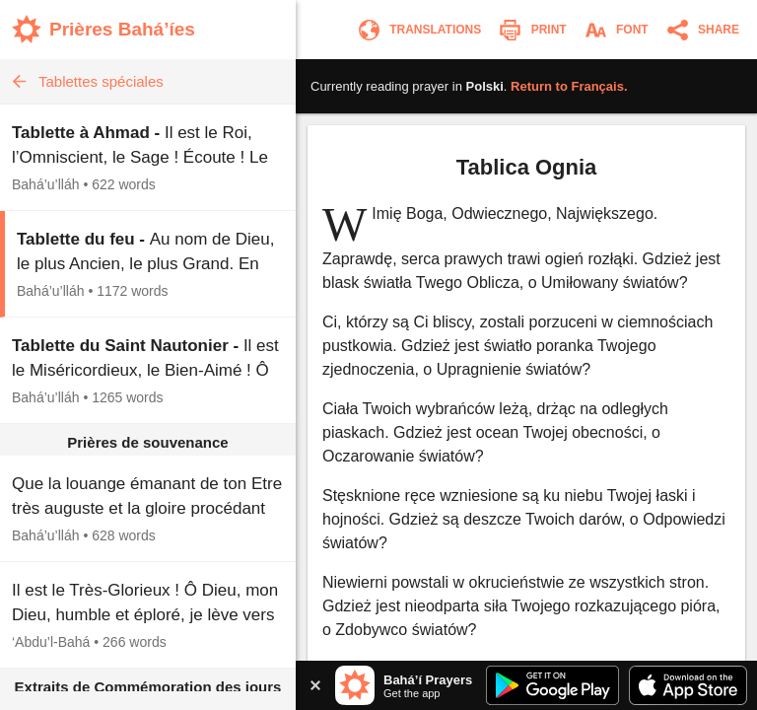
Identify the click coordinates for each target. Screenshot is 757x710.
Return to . (569, 86)
